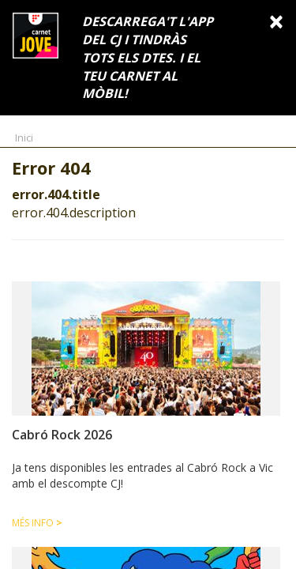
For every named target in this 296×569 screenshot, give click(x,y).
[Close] (276, 21)
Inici (24, 137)
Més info (37, 522)
